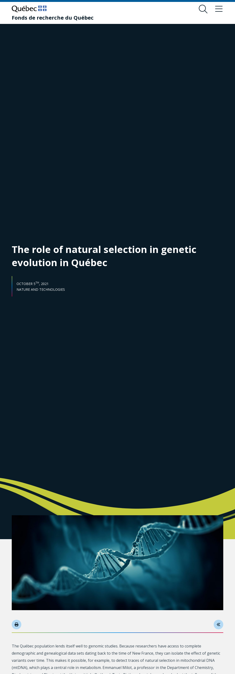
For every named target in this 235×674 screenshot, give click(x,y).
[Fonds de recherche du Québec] (53, 17)
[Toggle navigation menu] (219, 9)
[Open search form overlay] (203, 9)
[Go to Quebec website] (29, 8)
